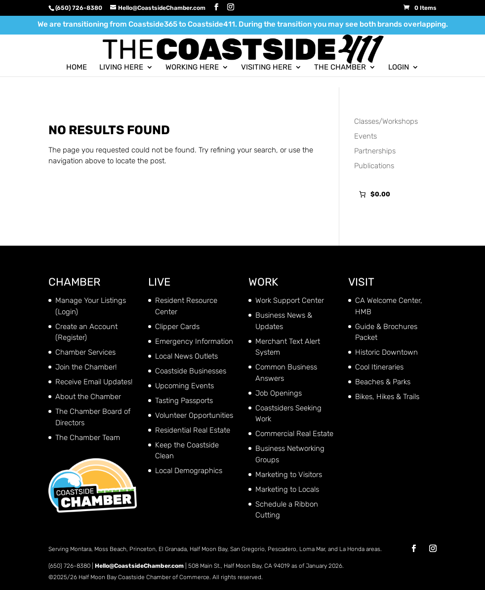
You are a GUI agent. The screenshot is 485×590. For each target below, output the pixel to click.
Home (76, 67)
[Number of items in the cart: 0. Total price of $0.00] (373, 194)
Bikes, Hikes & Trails (387, 396)
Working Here (192, 67)
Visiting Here (266, 67)
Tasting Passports (184, 400)
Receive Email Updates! (93, 381)
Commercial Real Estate (294, 433)
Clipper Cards (177, 326)
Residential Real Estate (192, 430)
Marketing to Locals (287, 489)
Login (398, 67)
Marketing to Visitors (288, 474)
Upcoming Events (184, 385)
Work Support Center (289, 300)
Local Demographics (188, 470)
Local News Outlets (186, 356)
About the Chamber (88, 396)
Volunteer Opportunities (194, 415)
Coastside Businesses (190, 371)
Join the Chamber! (86, 367)
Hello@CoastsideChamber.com (139, 565)
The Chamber (340, 67)
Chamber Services (85, 352)
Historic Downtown (386, 352)
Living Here (121, 67)
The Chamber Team (87, 437)
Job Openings (278, 393)
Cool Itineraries (379, 367)
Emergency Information (194, 341)
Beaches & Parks (382, 381)
